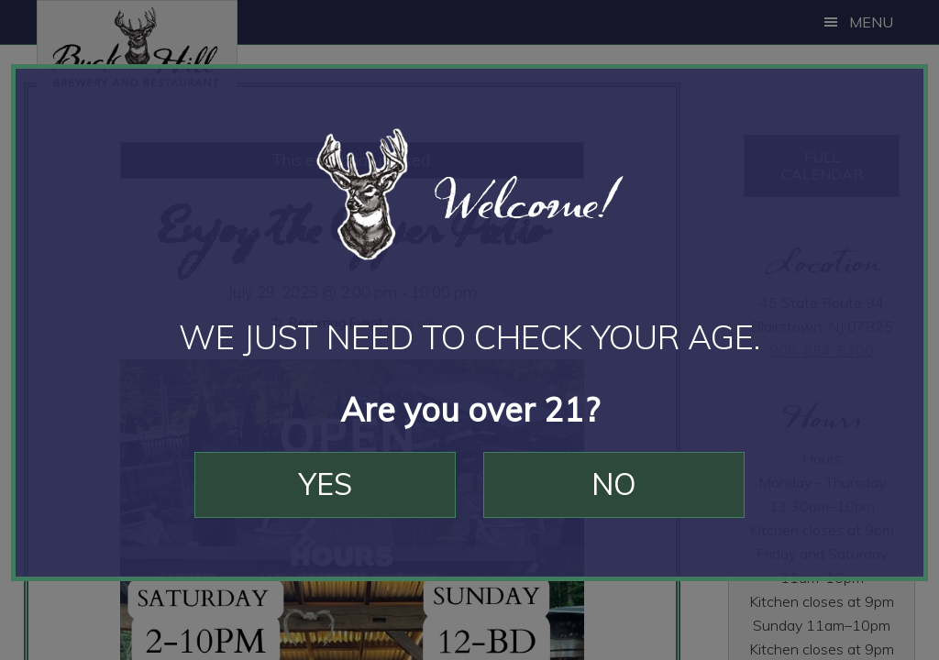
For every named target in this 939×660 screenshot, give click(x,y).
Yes (325, 484)
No (613, 484)
